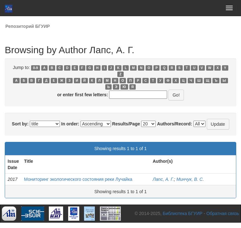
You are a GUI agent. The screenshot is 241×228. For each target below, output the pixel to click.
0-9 (35, 68)
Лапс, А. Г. (163, 179)
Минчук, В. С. (190, 179)
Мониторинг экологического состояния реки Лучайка (78, 179)
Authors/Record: (174, 123)
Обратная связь (222, 213)
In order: (70, 123)
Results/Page (126, 123)
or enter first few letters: (82, 94)
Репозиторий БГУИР (27, 26)
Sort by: (20, 123)
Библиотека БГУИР (182, 213)
